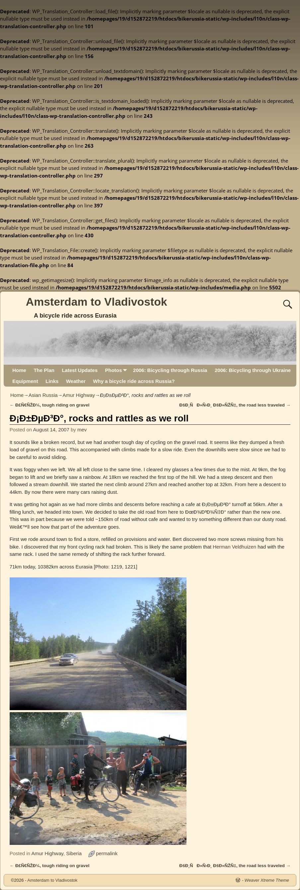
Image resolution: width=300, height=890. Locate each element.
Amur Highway (79, 395)
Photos (117, 370)
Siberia (74, 853)
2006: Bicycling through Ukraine (253, 370)
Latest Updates (80, 370)
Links (51, 381)
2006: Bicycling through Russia (170, 370)
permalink (106, 853)
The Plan (44, 370)
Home (19, 370)
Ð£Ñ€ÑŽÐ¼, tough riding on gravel (50, 405)
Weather (76, 381)
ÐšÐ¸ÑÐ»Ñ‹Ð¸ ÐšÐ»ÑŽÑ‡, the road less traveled (234, 405)
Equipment (25, 381)
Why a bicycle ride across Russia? (134, 381)
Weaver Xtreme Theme (267, 880)
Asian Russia (43, 395)
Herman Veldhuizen (234, 547)
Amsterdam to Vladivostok (96, 301)
